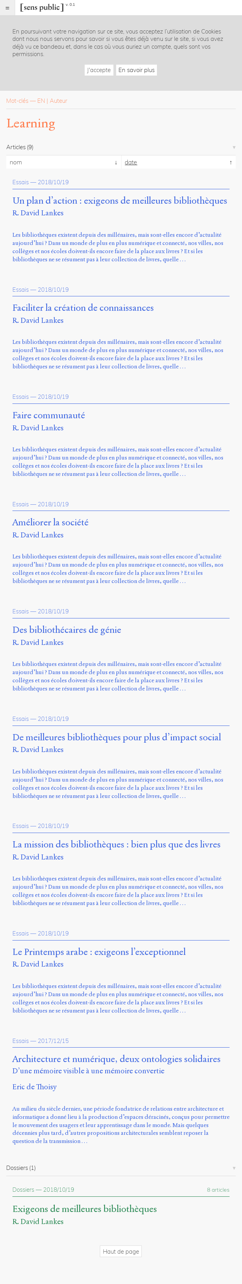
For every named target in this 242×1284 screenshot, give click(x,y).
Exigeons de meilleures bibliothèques (84, 1209)
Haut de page (121, 1251)
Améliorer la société (50, 522)
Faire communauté (48, 415)
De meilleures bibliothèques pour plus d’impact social (116, 737)
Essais (20, 182)
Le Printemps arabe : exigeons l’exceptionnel (99, 952)
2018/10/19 (53, 182)
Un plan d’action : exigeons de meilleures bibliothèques (119, 201)
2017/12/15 (53, 1040)
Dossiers (23, 1189)
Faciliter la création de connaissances (83, 308)
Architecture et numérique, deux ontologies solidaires (116, 1059)
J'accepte (99, 70)
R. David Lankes (38, 212)
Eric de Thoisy (34, 1086)
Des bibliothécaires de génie (66, 630)
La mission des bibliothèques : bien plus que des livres (116, 844)
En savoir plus (136, 70)
